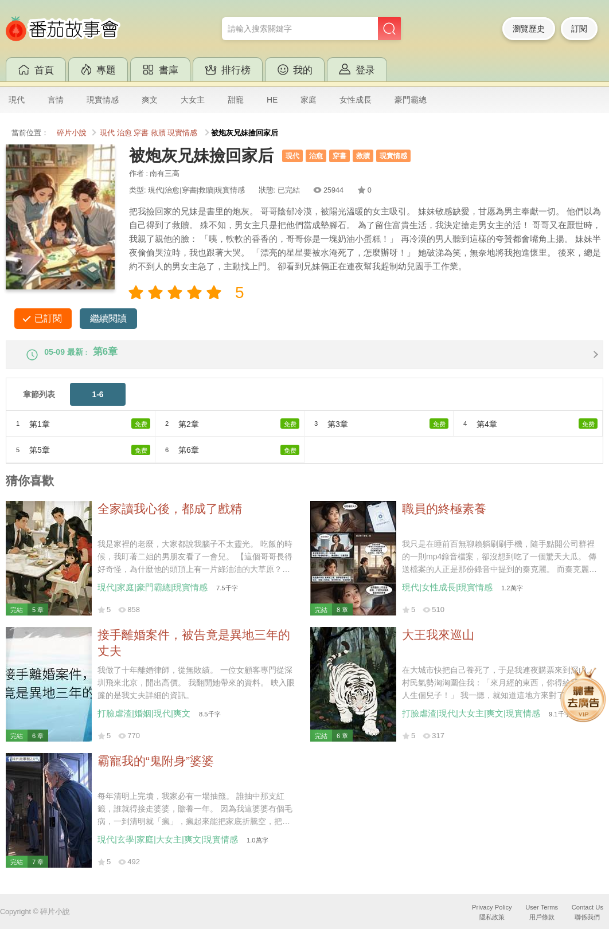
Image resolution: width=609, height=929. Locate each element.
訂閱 (579, 28)
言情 (56, 99)
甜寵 (236, 99)
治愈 (124, 133)
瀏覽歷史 (529, 28)
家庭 (308, 99)
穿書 (141, 133)
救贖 (158, 133)
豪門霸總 (411, 99)
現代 (17, 99)
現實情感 (103, 99)
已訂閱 (48, 318)
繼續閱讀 (108, 318)
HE (272, 99)
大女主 (193, 99)
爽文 (150, 99)
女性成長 (355, 99)
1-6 (97, 403)
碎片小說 (72, 133)
